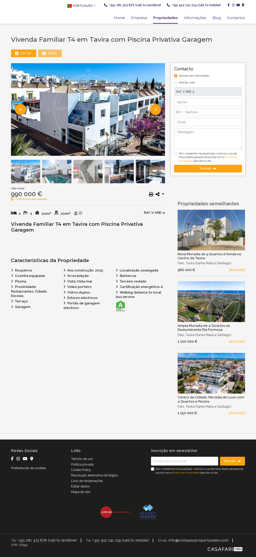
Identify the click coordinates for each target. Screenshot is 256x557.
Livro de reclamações (87, 481)
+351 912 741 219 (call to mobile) (194, 5)
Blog (217, 17)
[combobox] (208, 112)
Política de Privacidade (186, 472)
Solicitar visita (187, 82)
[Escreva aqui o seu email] (184, 461)
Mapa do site (80, 492)
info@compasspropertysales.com (198, 540)
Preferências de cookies (28, 468)
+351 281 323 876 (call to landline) (132, 5)
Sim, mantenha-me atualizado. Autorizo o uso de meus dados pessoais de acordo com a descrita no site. (208, 157)
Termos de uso (82, 459)
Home (119, 17)
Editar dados (80, 486)
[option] (88, 109)
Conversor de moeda (29, 199)
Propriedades (165, 17)
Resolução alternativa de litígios (94, 475)
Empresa (139, 17)
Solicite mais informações (194, 75)
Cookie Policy (81, 470)
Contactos (236, 17)
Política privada (82, 464)
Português (81, 6)
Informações (195, 17)
